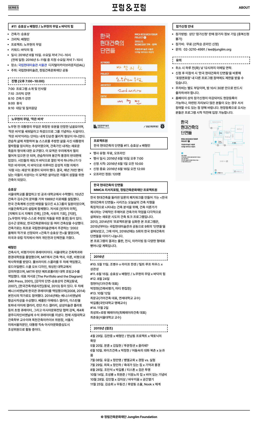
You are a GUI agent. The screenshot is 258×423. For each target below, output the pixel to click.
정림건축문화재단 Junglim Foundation (130, 417)
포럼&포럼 (129, 7)
